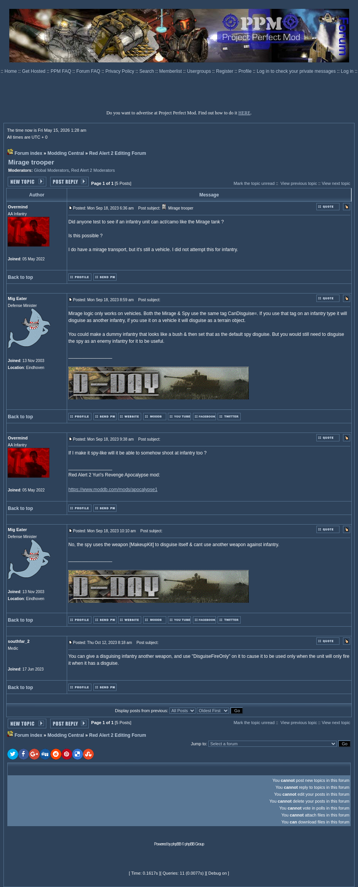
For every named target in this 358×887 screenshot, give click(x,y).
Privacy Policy (120, 71)
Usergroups (199, 71)
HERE (244, 113)
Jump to (198, 743)
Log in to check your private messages (297, 71)
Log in (347, 71)
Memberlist (171, 71)
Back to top (20, 277)
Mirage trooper (31, 162)
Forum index (28, 153)
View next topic (336, 183)
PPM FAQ (62, 71)
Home (11, 71)
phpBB (176, 844)
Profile (245, 71)
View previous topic (298, 183)
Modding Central (65, 153)
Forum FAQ (88, 71)
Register (225, 71)
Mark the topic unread (253, 183)
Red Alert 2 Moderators (93, 170)
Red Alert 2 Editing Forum (117, 153)
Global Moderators (51, 170)
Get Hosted (34, 71)
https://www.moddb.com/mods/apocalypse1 (112, 489)
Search (147, 71)
